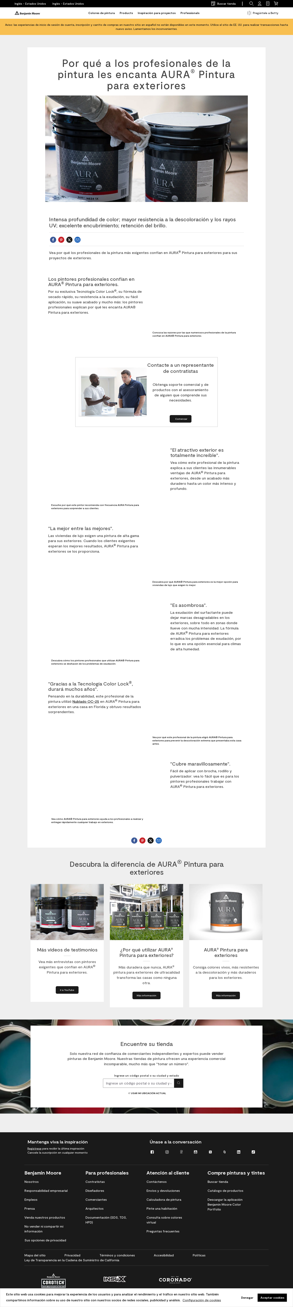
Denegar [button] (247, 1297)
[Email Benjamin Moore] (77, 240)
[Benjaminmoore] (27, 13)
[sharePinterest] (61, 240)
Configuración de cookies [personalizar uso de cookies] (202, 1300)
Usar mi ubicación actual (146, 1093)
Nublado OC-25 (85, 701)
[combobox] (138, 1083)
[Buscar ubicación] (178, 1083)
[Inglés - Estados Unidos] (30, 3)
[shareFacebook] (53, 240)
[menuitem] (155, 1152)
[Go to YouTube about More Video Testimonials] (67, 990)
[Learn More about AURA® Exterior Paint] (226, 995)
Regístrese (34, 1148)
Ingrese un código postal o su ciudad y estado (146, 1075)
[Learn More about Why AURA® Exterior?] (146, 995)
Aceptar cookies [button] (272, 1297)
